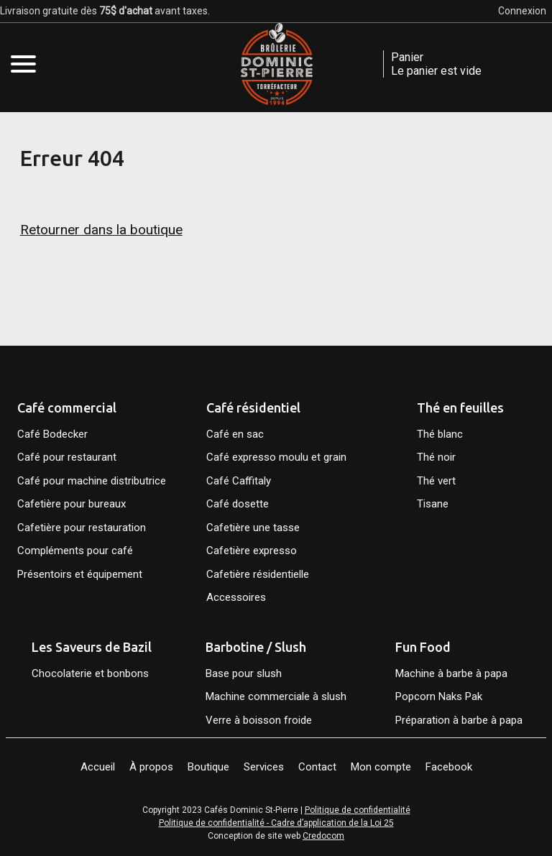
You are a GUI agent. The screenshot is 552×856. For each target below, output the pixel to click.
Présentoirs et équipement (79, 574)
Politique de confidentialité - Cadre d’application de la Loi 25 (276, 823)
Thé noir (436, 457)
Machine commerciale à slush (276, 696)
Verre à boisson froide (259, 720)
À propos (151, 766)
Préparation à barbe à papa (460, 720)
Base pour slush (244, 673)
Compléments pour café (75, 550)
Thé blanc (440, 434)
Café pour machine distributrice (91, 480)
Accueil (97, 766)
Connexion (522, 11)
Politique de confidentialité (357, 810)
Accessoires (236, 597)
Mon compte (381, 766)
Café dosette (237, 503)
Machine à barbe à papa (451, 673)
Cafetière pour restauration (81, 527)
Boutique (208, 766)
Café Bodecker (52, 434)
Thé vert (436, 480)
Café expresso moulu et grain (276, 457)
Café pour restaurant (66, 457)
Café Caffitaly (238, 480)
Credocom (323, 836)
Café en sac (235, 434)
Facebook (449, 766)
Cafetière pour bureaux (71, 503)
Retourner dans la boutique (101, 229)
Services (264, 766)
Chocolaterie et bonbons (90, 673)
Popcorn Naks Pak (438, 696)
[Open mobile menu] (23, 63)
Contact (317, 766)
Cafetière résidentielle (257, 574)
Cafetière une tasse (253, 527)
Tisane (432, 503)
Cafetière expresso (251, 550)
